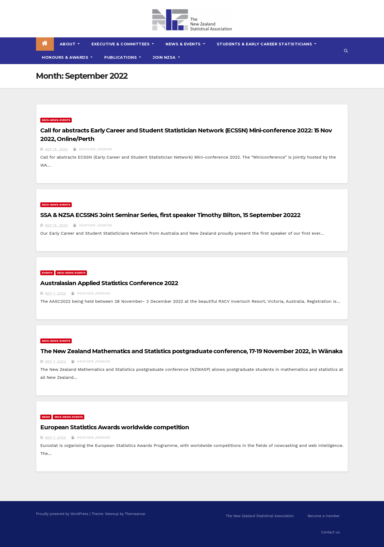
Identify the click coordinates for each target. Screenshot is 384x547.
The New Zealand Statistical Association (260, 516)
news (46, 416)
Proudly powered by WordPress (63, 514)
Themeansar (135, 514)
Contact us (330, 532)
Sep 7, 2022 (55, 293)
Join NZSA (166, 57)
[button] (346, 50)
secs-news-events (56, 120)
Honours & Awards (67, 57)
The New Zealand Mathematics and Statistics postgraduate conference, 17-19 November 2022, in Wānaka (191, 351)
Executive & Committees (122, 44)
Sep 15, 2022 (56, 149)
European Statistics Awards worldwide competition (114, 427)
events (47, 272)
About (70, 44)
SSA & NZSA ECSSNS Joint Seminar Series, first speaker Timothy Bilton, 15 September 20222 (170, 215)
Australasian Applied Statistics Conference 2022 (109, 283)
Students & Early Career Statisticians (267, 44)
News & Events (185, 44)
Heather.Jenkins (92, 149)
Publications (122, 57)
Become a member (324, 516)
